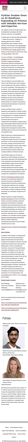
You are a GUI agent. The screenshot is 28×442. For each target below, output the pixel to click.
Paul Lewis (21, 87)
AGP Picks (4, 2)
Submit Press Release (8, 430)
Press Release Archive (16, 427)
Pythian (18, 39)
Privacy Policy (21, 434)
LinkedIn (23, 275)
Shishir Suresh (17, 49)
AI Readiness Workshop (13, 177)
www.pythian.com (6, 275)
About (7, 427)
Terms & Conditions (20, 430)
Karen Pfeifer (7, 54)
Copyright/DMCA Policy (9, 434)
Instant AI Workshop (14, 61)
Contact (14, 437)
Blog (7, 277)
